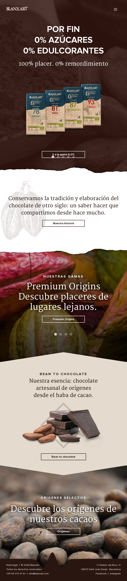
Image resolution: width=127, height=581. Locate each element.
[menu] (115, 9)
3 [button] (63, 157)
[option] (63, 89)
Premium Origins (63, 319)
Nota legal (12, 565)
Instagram (115, 573)
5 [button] (74, 157)
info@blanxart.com (39, 573)
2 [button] (58, 157)
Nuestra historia (63, 223)
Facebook (101, 573)
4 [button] (68, 157)
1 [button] (53, 157)
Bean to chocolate (63, 456)
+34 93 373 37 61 (15, 573)
